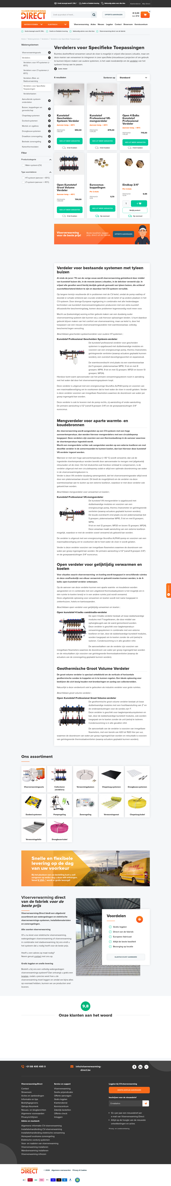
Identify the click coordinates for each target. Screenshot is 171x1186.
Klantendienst (135, 4)
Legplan (109, 24)
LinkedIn (140, 1067)
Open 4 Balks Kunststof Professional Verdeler (130, 119)
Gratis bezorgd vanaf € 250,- (67, 3)
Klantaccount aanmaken (126, 957)
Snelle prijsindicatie (63, 1092)
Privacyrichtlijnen (29, 1117)
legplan (24, 976)
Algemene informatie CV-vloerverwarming (41, 1125)
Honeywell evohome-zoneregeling (38, 1136)
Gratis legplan (60, 1099)
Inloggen (58, 1117)
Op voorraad (102, 216)
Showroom (128, 24)
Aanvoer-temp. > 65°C (66, 125)
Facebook (134, 1067)
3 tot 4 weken (69, 147)
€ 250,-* (42, 880)
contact (37, 956)
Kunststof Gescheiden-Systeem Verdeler (68, 118)
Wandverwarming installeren (34, 1150)
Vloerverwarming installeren (34, 1147)
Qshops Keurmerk (29, 1106)
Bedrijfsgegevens (29, 1103)
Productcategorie (28, 159)
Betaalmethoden (47, 1180)
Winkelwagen (145, 14)
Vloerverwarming (81, 24)
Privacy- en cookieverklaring (119, 1129)
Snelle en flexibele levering (90, 3)
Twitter (146, 1067)
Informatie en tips (29, 1099)
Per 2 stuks (94, 192)
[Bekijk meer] (49, 52)
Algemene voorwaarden (32, 1113)
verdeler (134, 61)
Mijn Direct (146, 4)
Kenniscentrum (141, 24)
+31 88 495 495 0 (36, 1066)
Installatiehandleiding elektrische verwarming (43, 1132)
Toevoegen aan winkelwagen (139, 203)
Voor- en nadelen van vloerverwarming (39, 1143)
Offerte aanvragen (113, 15)
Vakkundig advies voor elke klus (114, 3)
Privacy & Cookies (80, 1170)
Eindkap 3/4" (130, 185)
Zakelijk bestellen (62, 1110)
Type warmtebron (28, 172)
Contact (118, 24)
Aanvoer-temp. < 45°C (131, 128)
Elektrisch (52, 24)
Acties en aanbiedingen (32, 1095)
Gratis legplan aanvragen (129, 1090)
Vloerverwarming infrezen (33, 1154)
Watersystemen (31, 24)
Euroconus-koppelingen (97, 186)
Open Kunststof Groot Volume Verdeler (67, 187)
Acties (93, 24)
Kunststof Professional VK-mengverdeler (100, 118)
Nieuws (101, 24)
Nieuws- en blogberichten (33, 1110)
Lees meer (62, 69)
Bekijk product (135, 210)
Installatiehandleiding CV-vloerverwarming (41, 1129)
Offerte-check (60, 1113)
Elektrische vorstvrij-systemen (35, 1140)
